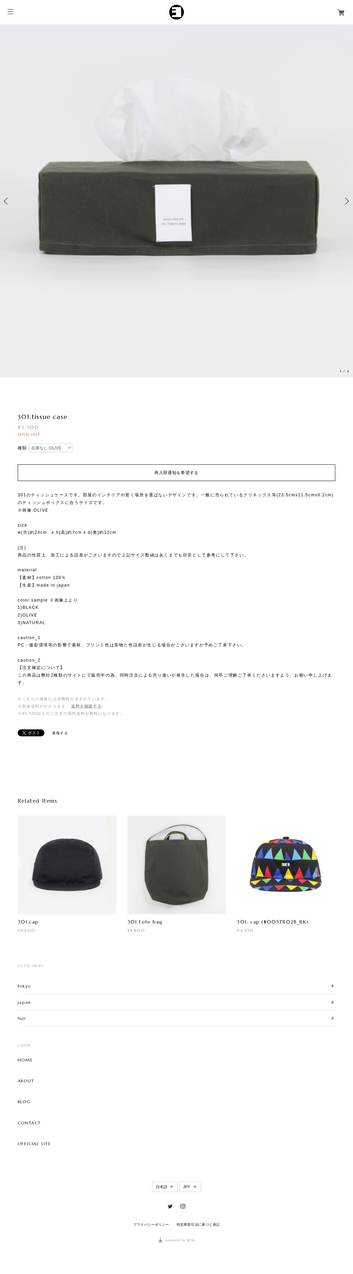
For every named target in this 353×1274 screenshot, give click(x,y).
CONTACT (29, 1122)
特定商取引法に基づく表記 (198, 1224)
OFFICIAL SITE (34, 1143)
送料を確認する (86, 706)
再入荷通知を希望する (176, 472)
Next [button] (346, 201)
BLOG (24, 1101)
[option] (176, 201)
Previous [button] (7, 201)
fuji (22, 1018)
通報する (60, 733)
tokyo (24, 985)
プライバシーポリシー (151, 1224)
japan (24, 1002)
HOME (25, 1060)
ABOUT (26, 1080)
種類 (22, 448)
